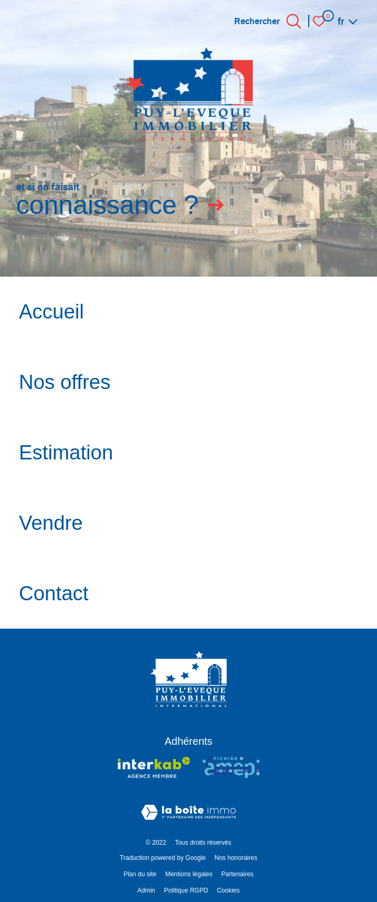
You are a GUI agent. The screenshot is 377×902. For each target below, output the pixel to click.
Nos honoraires (236, 858)
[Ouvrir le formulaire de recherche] (294, 21)
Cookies (228, 890)
